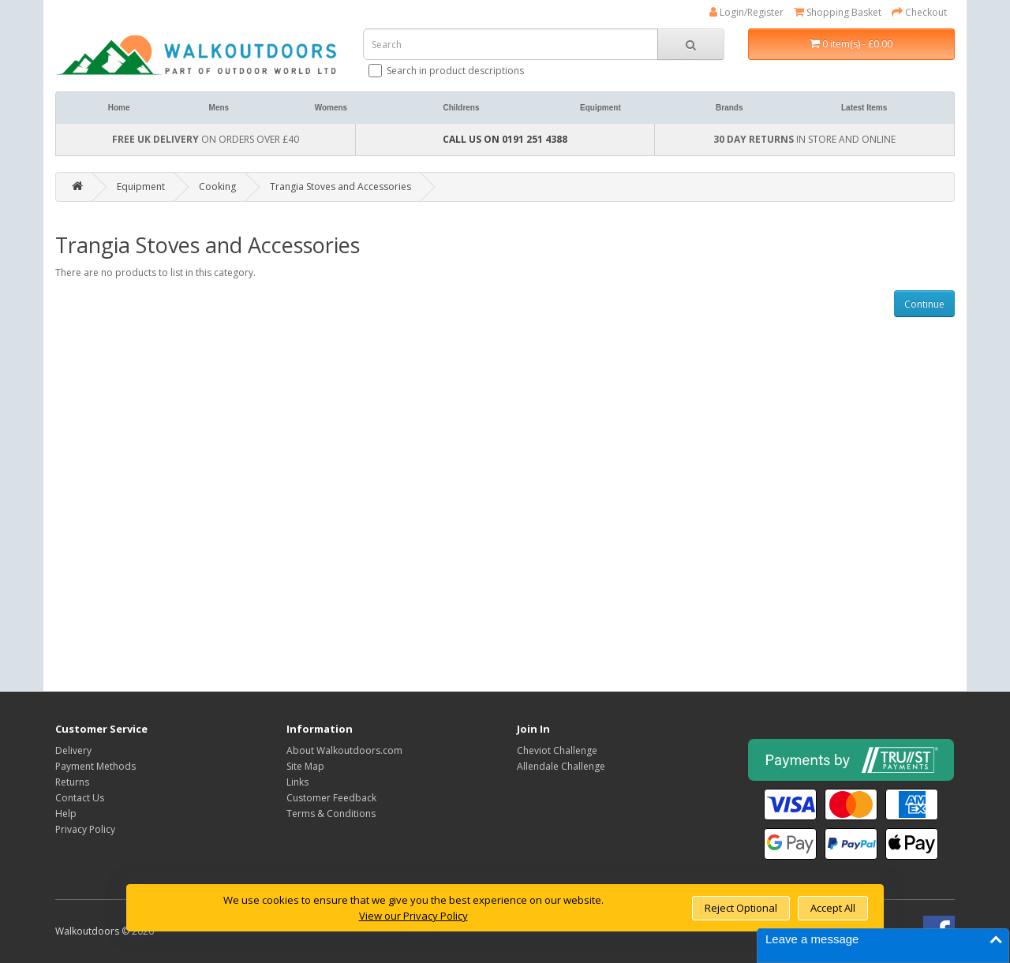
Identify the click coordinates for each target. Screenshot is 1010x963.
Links (297, 782)
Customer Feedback (331, 797)
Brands (729, 107)
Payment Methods (95, 766)
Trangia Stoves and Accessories (340, 186)
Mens (219, 107)
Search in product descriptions (447, 70)
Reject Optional (741, 908)
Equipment (600, 107)
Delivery (73, 750)
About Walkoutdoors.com (344, 750)
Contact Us (79, 797)
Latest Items (864, 107)
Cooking (217, 186)
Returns (72, 782)
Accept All (832, 908)
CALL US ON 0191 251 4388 (505, 139)
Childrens (461, 107)
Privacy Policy (85, 829)
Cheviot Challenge (557, 750)
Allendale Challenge (561, 766)
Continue (924, 304)
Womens (331, 107)
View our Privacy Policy (413, 916)
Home (119, 107)
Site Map (305, 766)
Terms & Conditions (331, 813)
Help (66, 813)
